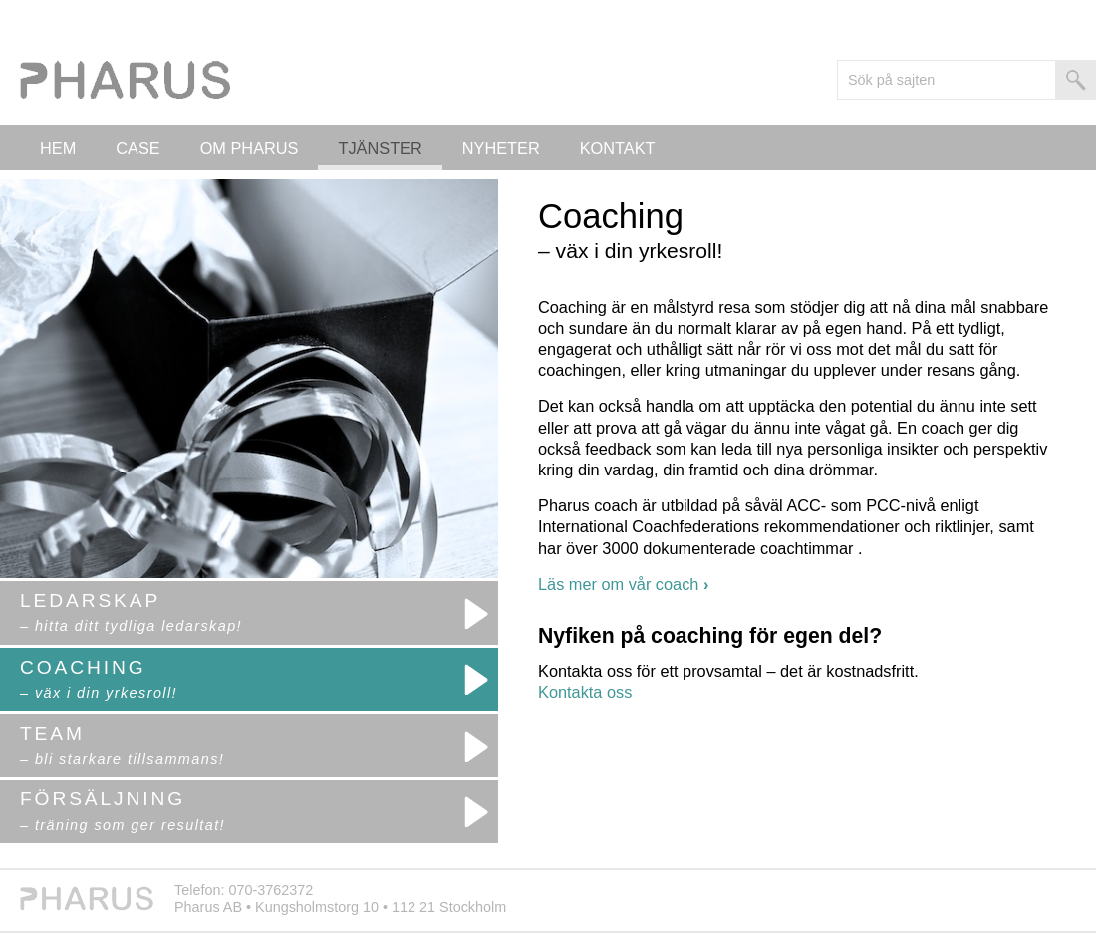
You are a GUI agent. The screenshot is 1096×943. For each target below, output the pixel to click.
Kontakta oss (585, 692)
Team (52, 733)
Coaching (82, 667)
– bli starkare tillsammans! (122, 759)
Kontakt (618, 148)
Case (137, 148)
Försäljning (102, 798)
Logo (129, 85)
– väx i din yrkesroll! (98, 693)
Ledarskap (90, 600)
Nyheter (501, 148)
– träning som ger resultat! (122, 825)
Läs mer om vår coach (623, 584)
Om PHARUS (249, 148)
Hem (58, 148)
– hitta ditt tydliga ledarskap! (131, 626)
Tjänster (379, 148)
